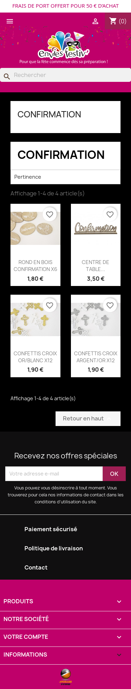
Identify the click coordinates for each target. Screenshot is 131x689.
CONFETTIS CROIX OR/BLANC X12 (35, 357)
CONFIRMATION (49, 114)
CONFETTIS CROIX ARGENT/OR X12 (95, 357)
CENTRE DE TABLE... (95, 265)
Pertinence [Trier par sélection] (65, 177)
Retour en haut (88, 418)
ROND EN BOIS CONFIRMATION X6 (35, 265)
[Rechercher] (65, 75)
